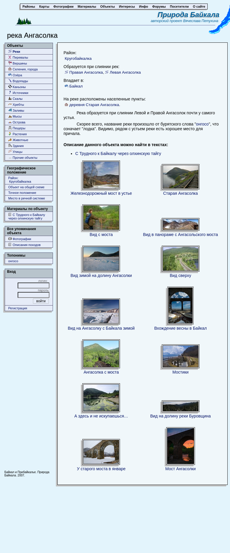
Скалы (15, 98)
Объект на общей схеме (26, 187)
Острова (16, 122)
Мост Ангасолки (180, 468)
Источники (18, 93)
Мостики (180, 372)
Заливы (16, 110)
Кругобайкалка (78, 58)
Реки (14, 51)
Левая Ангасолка (125, 72)
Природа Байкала (188, 15)
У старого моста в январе (101, 468)
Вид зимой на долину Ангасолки (101, 275)
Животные (18, 140)
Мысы (15, 116)
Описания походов (24, 245)
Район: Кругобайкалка (19, 179)
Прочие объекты (22, 157)
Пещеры (16, 128)
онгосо (13, 261)
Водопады (18, 81)
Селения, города (23, 69)
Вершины (17, 63)
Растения (17, 134)
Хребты (16, 104)
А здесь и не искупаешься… (101, 416)
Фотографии (19, 239)
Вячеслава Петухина (201, 21)
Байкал (76, 86)
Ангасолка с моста (101, 372)
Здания (16, 146)
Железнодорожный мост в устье (101, 193)
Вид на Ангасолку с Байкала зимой (101, 328)
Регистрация (17, 308)
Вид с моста (101, 234)
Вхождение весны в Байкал (180, 328)
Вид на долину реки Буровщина (180, 416)
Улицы (15, 151)
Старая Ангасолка (180, 193)
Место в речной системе (26, 198)
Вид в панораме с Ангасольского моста (180, 234)
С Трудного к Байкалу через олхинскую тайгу (26, 216)
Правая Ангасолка (86, 72)
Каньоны (17, 87)
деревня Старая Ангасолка (94, 105)
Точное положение (22, 192)
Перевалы (18, 57)
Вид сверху (180, 275)
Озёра (15, 75)
